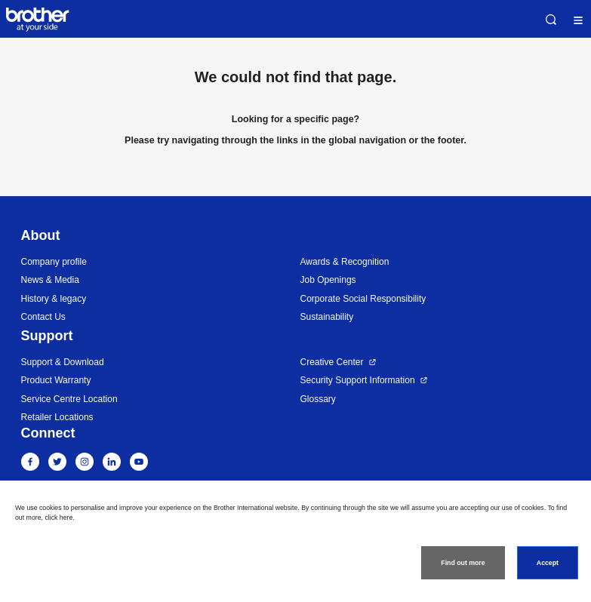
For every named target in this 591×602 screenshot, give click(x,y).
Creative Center (332, 362)
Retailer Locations (57, 417)
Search (551, 19)
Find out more (463, 563)
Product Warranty (56, 380)
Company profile (54, 261)
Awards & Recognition (344, 261)
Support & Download (62, 362)
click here (58, 517)
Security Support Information (357, 380)
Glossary (318, 399)
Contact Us (43, 317)
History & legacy (54, 298)
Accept (548, 563)
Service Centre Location (69, 399)
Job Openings (328, 280)
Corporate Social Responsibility (363, 298)
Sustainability (327, 317)
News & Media (50, 280)
